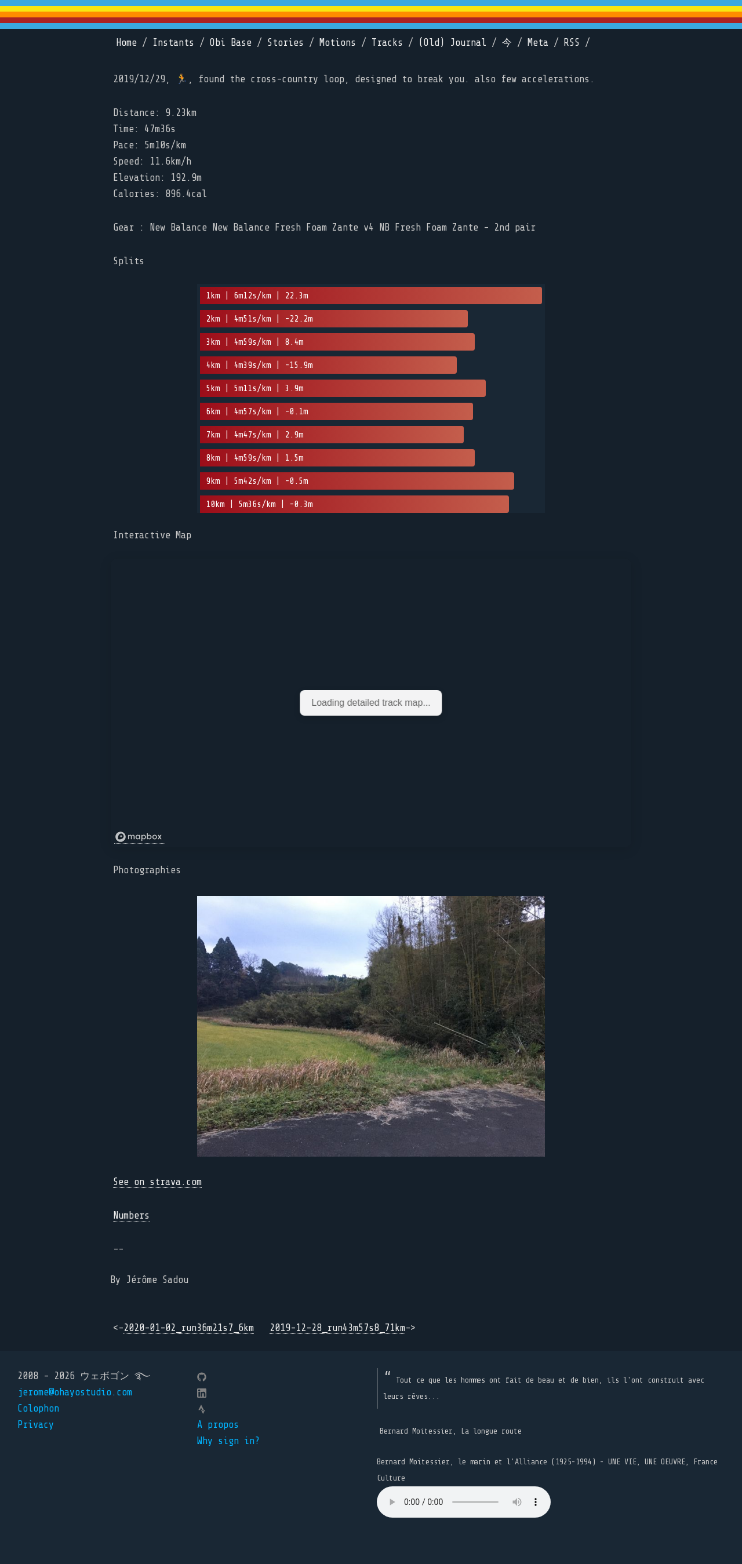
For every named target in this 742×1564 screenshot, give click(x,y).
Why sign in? (228, 1440)
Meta (538, 42)
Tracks (387, 42)
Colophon (38, 1408)
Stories (285, 42)
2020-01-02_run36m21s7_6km (188, 1327)
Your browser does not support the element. (464, 1502)
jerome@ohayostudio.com (74, 1392)
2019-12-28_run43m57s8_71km (337, 1327)
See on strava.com (157, 1181)
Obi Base (231, 42)
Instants (173, 42)
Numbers (131, 1215)
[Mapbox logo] (139, 837)
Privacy (35, 1424)
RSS (572, 42)
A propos (218, 1424)
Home (126, 42)
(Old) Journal (452, 42)
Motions (337, 42)
